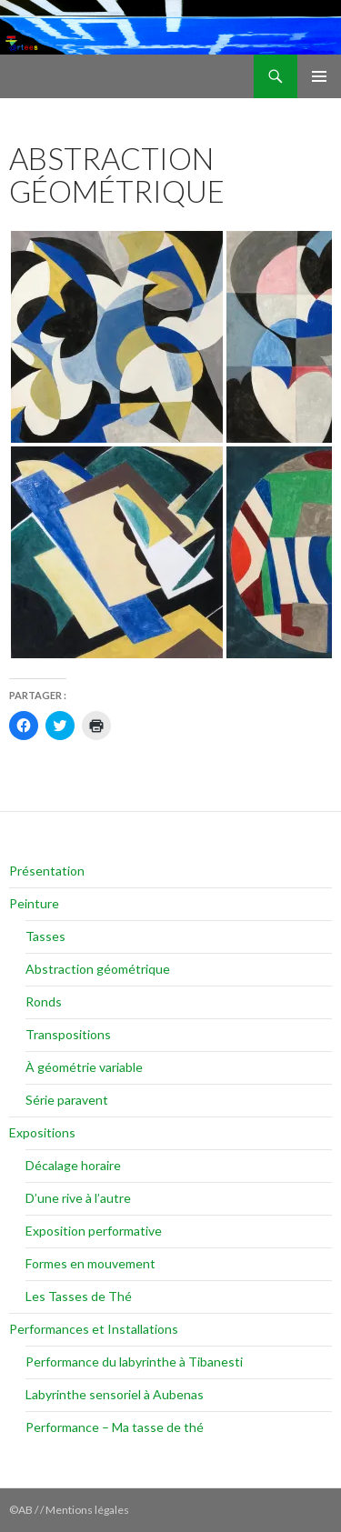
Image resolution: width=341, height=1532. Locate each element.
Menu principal (319, 76)
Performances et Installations (93, 1329)
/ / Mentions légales (82, 1510)
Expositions (42, 1132)
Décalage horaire (73, 1165)
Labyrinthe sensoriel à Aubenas (114, 1394)
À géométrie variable (84, 1067)
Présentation (47, 870)
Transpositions (68, 1034)
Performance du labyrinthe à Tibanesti (134, 1361)
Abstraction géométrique (97, 968)
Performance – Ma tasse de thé (114, 1427)
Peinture (34, 903)
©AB (22, 1510)
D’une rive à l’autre (78, 1198)
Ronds (43, 1001)
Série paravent (66, 1099)
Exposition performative (93, 1230)
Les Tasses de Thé (78, 1296)
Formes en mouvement (90, 1263)
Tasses (45, 936)
